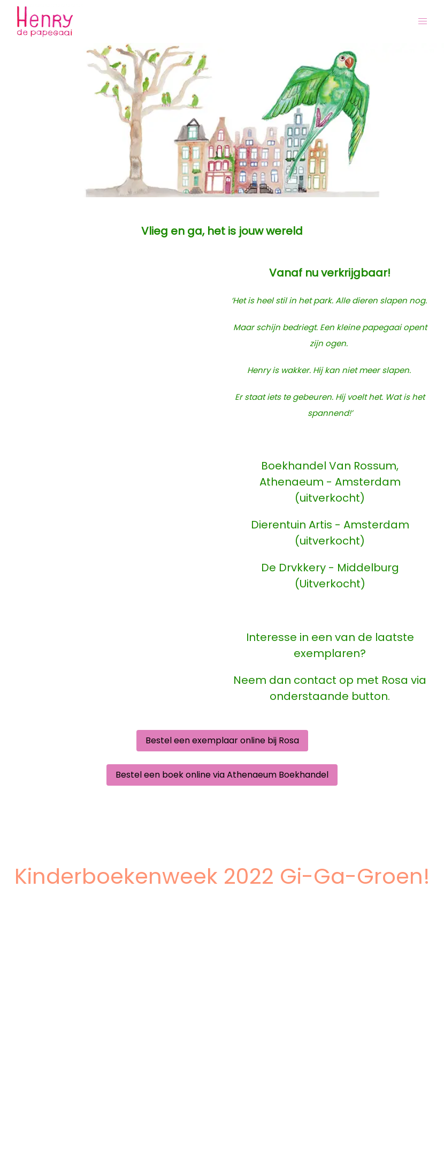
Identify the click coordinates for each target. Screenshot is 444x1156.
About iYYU (35, 1143)
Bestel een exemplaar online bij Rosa (222, 740)
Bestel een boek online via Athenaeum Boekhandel (222, 775)
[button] (422, 21)
